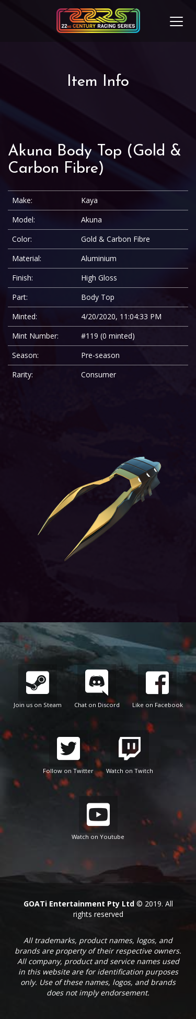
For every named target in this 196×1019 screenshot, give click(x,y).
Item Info (98, 82)
